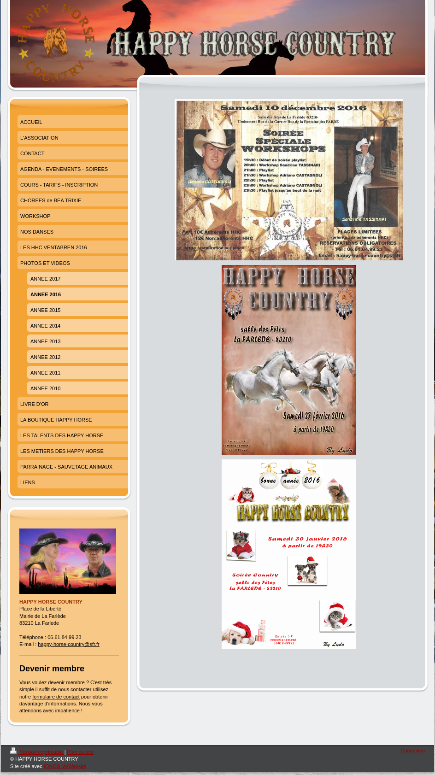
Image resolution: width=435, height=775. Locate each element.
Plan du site (80, 752)
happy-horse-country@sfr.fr (68, 644)
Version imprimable (37, 752)
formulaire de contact (56, 696)
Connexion (412, 750)
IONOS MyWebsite (65, 766)
